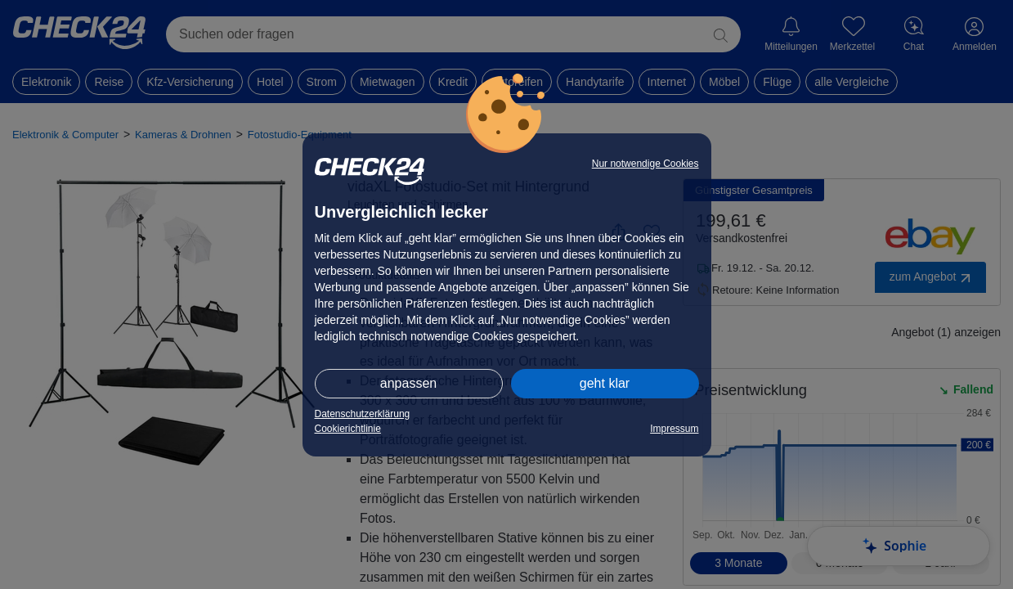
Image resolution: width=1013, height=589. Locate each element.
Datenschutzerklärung (362, 414)
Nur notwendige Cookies (645, 163)
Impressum (674, 428)
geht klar (605, 383)
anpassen (408, 383)
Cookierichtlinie (348, 428)
